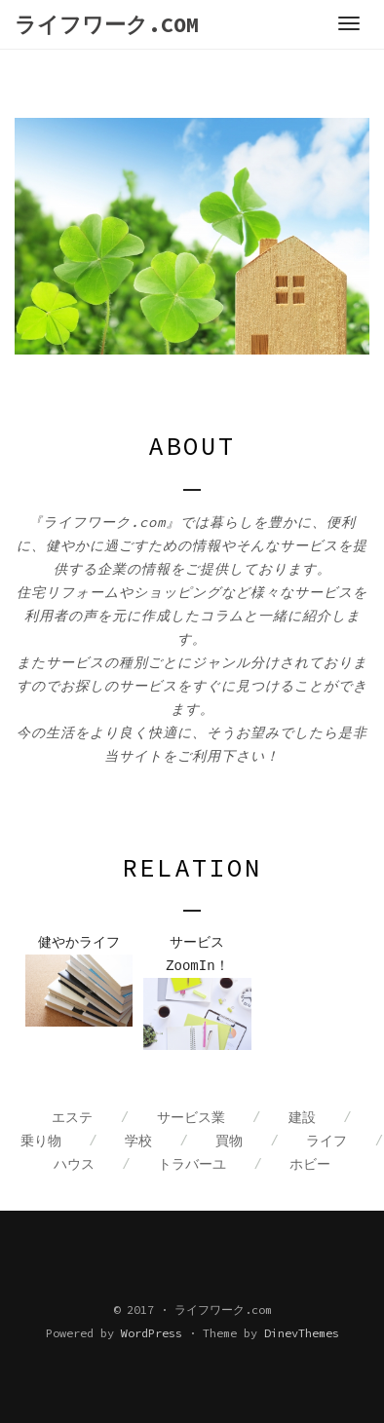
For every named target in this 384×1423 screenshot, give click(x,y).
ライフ (326, 1141)
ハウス (74, 1165)
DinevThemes (301, 1333)
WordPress (151, 1333)
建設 (302, 1118)
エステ (72, 1118)
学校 (138, 1141)
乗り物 (40, 1141)
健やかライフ (79, 943)
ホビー (309, 1165)
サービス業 (191, 1118)
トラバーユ (192, 1165)
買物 (229, 1141)
